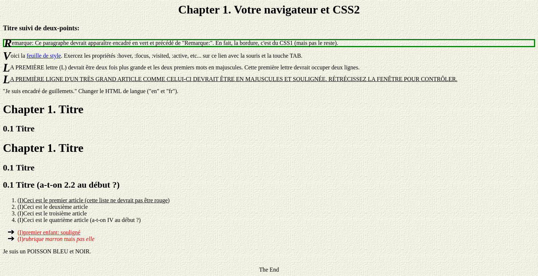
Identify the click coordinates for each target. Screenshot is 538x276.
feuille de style (44, 56)
